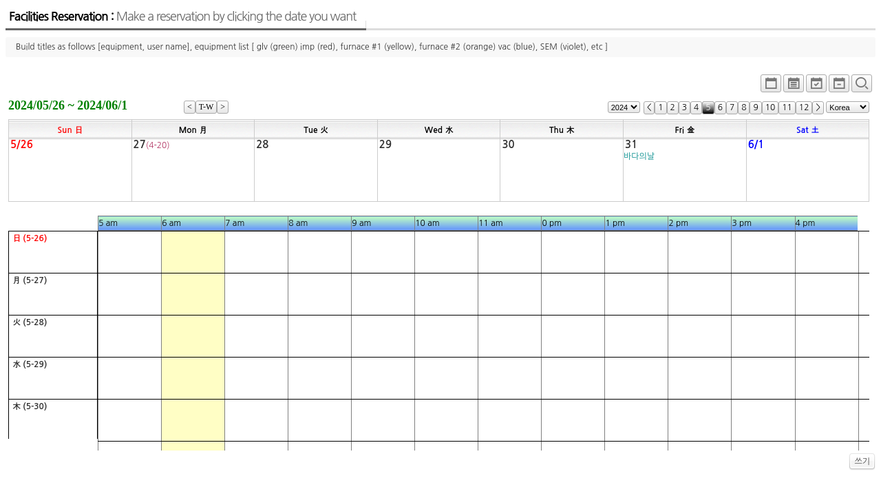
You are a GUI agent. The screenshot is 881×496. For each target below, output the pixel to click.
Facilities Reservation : (182, 16)
